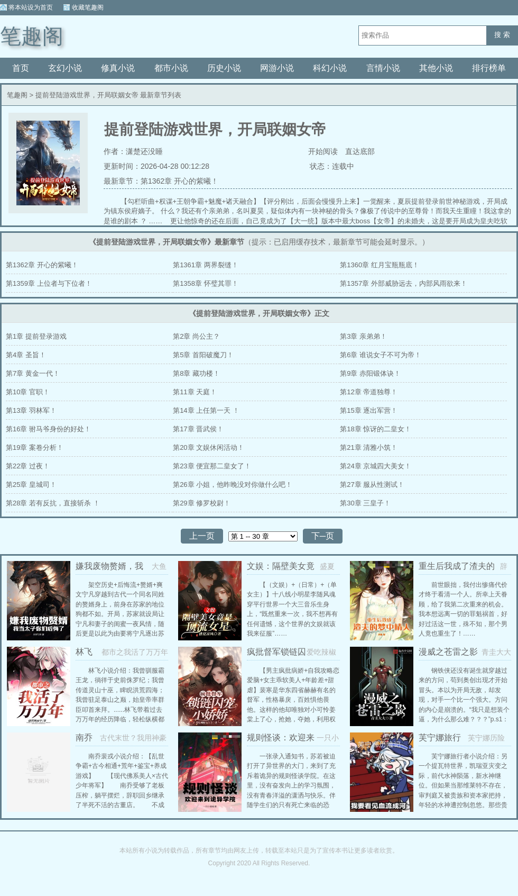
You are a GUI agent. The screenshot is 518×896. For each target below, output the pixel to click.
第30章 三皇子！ (365, 503)
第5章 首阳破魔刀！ (203, 355)
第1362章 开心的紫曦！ (179, 181)
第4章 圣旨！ (26, 355)
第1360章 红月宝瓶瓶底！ (379, 265)
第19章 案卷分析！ (34, 447)
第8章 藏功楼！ (196, 373)
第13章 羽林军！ (31, 410)
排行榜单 (489, 68)
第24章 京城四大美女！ (375, 466)
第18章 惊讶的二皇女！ (375, 429)
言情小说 (383, 68)
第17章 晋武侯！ (198, 429)
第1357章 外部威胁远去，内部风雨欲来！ (403, 283)
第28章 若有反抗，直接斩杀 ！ (53, 503)
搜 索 (502, 35)
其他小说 (436, 68)
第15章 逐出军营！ (368, 410)
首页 (20, 68)
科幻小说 (330, 68)
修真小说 (118, 68)
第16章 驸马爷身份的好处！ (48, 429)
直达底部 (360, 151)
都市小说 (171, 68)
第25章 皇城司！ (31, 484)
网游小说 (277, 68)
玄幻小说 (65, 68)
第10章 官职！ (28, 392)
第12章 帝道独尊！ (368, 392)
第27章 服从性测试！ (372, 484)
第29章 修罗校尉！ (201, 503)
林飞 (84, 651)
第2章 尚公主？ (196, 336)
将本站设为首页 (30, 7)
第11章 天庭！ (195, 392)
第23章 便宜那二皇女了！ (212, 466)
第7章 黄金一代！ (33, 373)
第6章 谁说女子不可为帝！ (380, 355)
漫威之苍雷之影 (448, 651)
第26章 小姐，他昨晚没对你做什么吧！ (232, 484)
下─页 (322, 535)
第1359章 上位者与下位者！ (49, 283)
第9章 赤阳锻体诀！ (370, 373)
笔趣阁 (31, 36)
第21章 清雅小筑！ (368, 447)
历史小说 (224, 68)
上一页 (202, 535)
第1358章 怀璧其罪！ (205, 283)
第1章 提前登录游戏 (36, 336)
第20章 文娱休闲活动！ (208, 447)
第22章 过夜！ (28, 466)
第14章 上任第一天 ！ (206, 410)
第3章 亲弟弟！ (363, 336)
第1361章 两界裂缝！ (205, 265)
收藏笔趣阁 (88, 7)
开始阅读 (323, 151)
